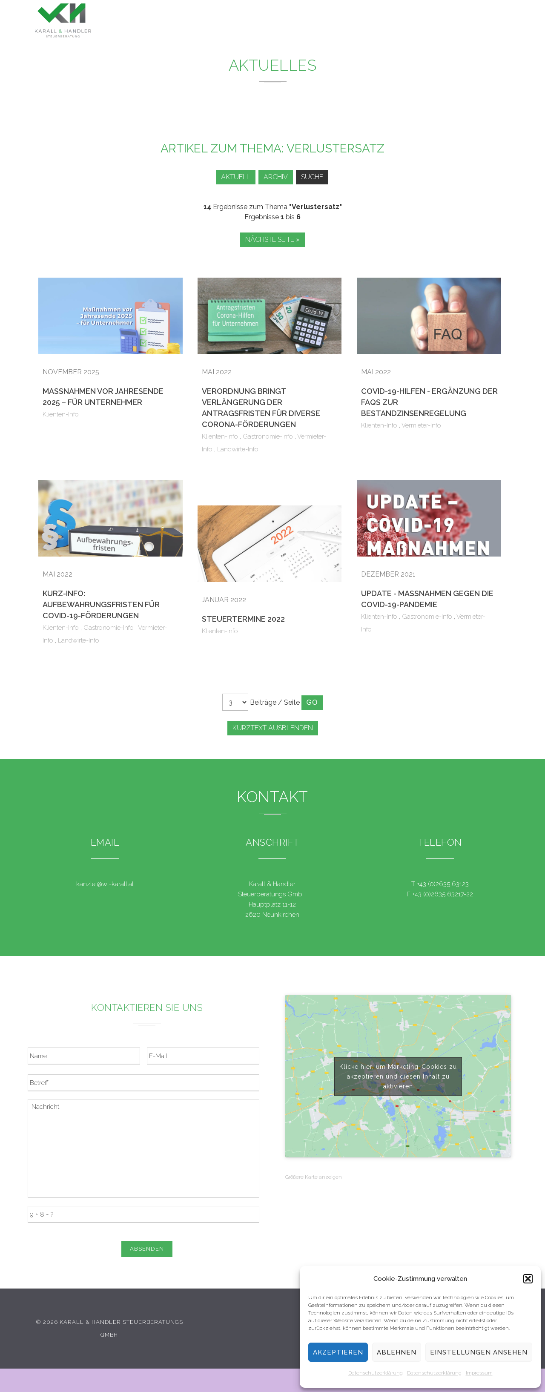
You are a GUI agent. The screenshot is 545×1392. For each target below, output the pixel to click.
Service (361, 21)
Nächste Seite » (272, 239)
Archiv (274, 177)
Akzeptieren (338, 1352)
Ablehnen (396, 1352)
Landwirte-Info (237, 449)
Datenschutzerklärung (375, 1373)
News (317, 21)
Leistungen (267, 20)
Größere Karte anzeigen (313, 1177)
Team (404, 22)
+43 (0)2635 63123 (443, 884)
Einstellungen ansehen (479, 1352)
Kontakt (447, 24)
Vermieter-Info (421, 425)
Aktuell (231, 177)
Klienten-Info (61, 414)
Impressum (479, 1373)
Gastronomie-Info (268, 436)
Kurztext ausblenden (272, 728)
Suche (313, 177)
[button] (528, 1278)
